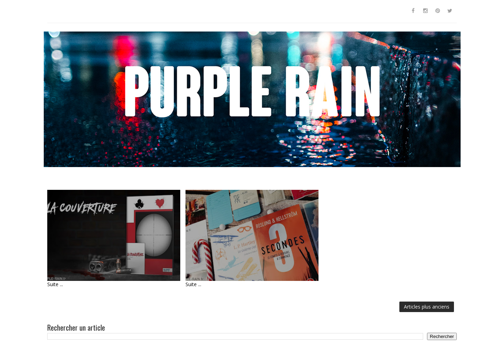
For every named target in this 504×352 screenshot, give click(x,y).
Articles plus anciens (426, 306)
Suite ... (55, 284)
